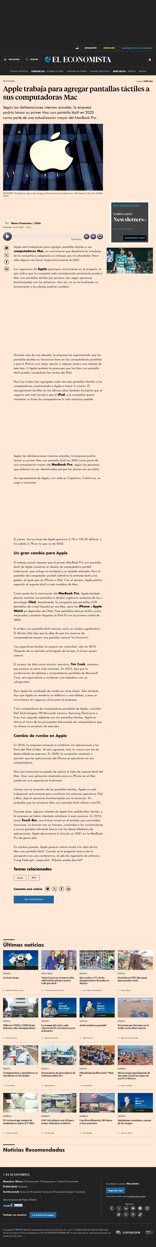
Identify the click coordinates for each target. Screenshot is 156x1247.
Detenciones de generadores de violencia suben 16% (58, 1074)
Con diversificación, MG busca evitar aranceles (96, 1122)
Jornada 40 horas (77, 71)
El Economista (31, 1181)
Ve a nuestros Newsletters (122, 229)
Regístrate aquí (115, 1190)
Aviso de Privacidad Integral (58, 1191)
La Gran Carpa (11, 977)
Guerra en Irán (55, 71)
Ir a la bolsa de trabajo (43, 1215)
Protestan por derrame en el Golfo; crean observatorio (133, 1027)
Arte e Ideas (46, 973)
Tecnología (9, 81)
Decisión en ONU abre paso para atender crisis (133, 979)
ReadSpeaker (76, 239)
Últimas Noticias (19, 71)
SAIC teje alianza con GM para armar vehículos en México (57, 1122)
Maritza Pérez (97, 990)
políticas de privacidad (136, 1196)
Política (83, 973)
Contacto (80, 1191)
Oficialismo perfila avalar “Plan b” (97, 1074)
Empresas (122, 1069)
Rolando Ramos (11, 1038)
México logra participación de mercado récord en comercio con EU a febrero (134, 1076)
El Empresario (48, 1181)
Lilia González (49, 1133)
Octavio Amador (127, 1085)
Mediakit (22, 1186)
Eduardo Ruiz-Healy (51, 1038)
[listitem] (7, 236)
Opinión (7, 973)
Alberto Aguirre (88, 1038)
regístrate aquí (135, 237)
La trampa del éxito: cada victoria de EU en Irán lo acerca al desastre (58, 1028)
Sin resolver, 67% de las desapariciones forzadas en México (95, 980)
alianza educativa (100, 71)
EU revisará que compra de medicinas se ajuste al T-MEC (19, 1122)
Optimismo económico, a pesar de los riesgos (135, 1122)
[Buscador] (31, 59)
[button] (129, 260)
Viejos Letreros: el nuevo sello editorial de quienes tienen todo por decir (57, 980)
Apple (20, 877)
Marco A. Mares (126, 1133)
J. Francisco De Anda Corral (54, 990)
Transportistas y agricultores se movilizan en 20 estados (20, 1074)
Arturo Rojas (87, 990)
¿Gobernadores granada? (93, 1025)
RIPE (34, 877)
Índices (132, 71)
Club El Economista (67, 1181)
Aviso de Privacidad (31, 1191)
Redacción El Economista (14, 990)
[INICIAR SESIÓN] (150, 59)
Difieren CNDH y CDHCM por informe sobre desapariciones (19, 1027)
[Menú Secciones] (11, 59)
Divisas (142, 71)
